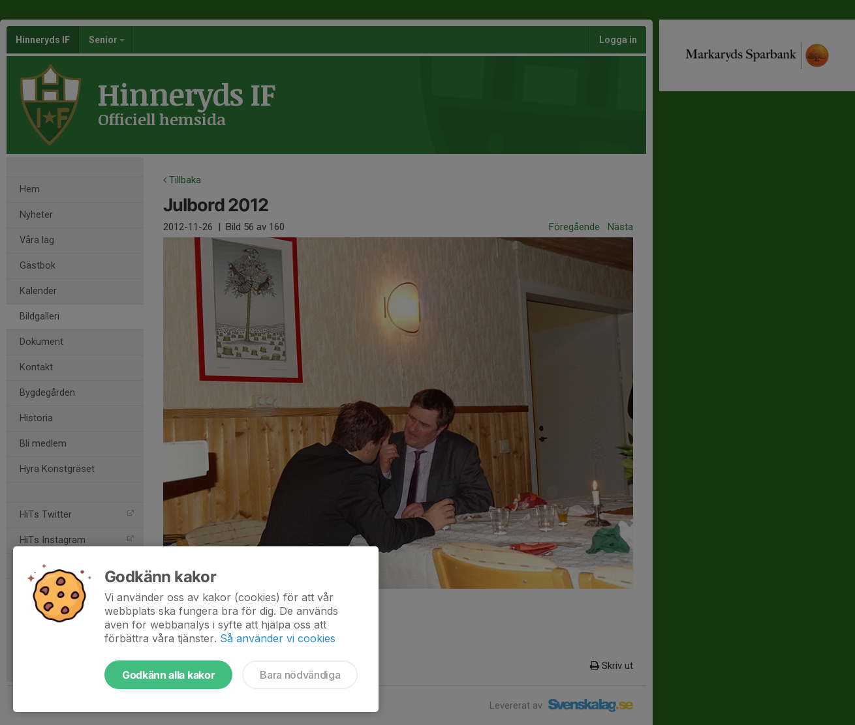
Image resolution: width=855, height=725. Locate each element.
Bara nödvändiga (300, 674)
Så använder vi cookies (277, 638)
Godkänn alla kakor (168, 674)
